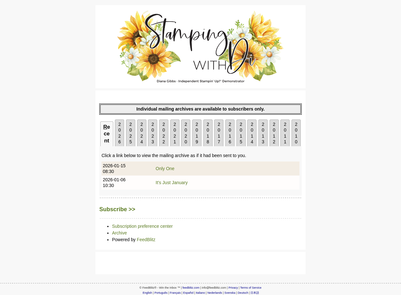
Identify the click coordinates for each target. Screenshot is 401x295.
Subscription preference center (142, 226)
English (147, 292)
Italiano (200, 292)
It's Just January (172, 182)
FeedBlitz (146, 239)
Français (175, 292)
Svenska (230, 292)
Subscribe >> (117, 209)
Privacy (233, 287)
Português (160, 292)
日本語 (254, 292)
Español (188, 292)
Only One (165, 168)
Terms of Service (251, 287)
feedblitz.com (191, 287)
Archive (119, 232)
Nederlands (215, 292)
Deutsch (243, 292)
